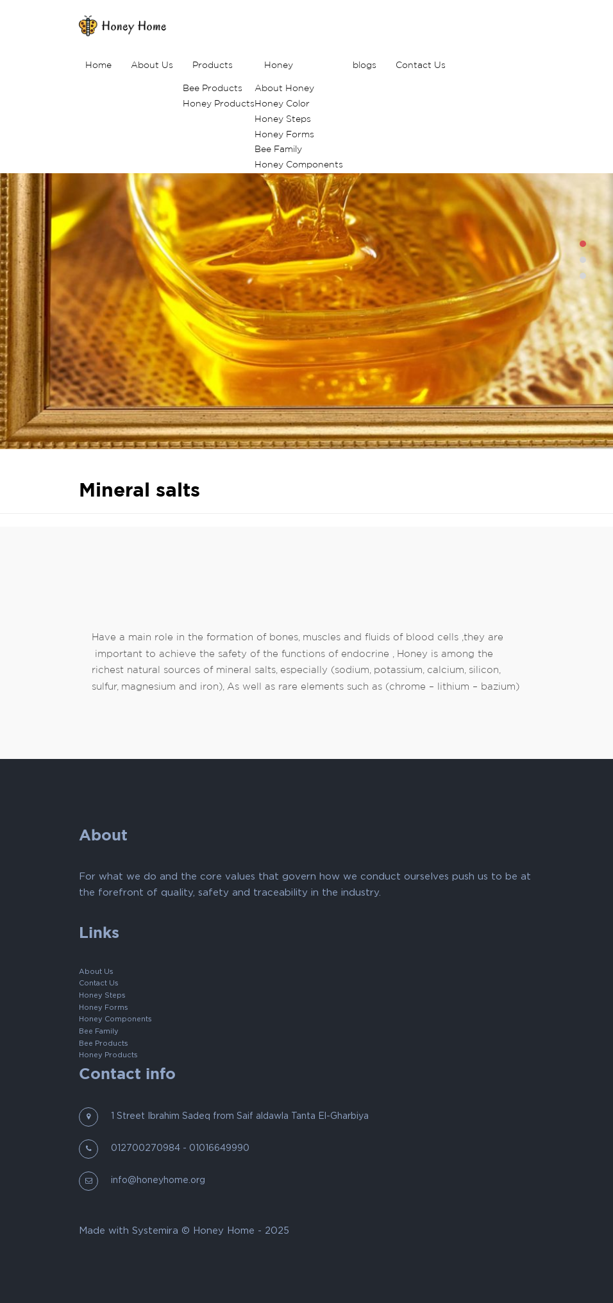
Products (212, 65)
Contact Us (421, 65)
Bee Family (278, 149)
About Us (152, 65)
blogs (364, 65)
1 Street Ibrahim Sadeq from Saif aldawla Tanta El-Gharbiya (240, 1116)
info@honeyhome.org (158, 1180)
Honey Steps (283, 119)
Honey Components (299, 164)
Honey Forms (284, 134)
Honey (278, 65)
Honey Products (219, 103)
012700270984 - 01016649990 (180, 1148)
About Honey (284, 88)
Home (98, 65)
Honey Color (282, 103)
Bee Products (212, 88)
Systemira (155, 1231)
